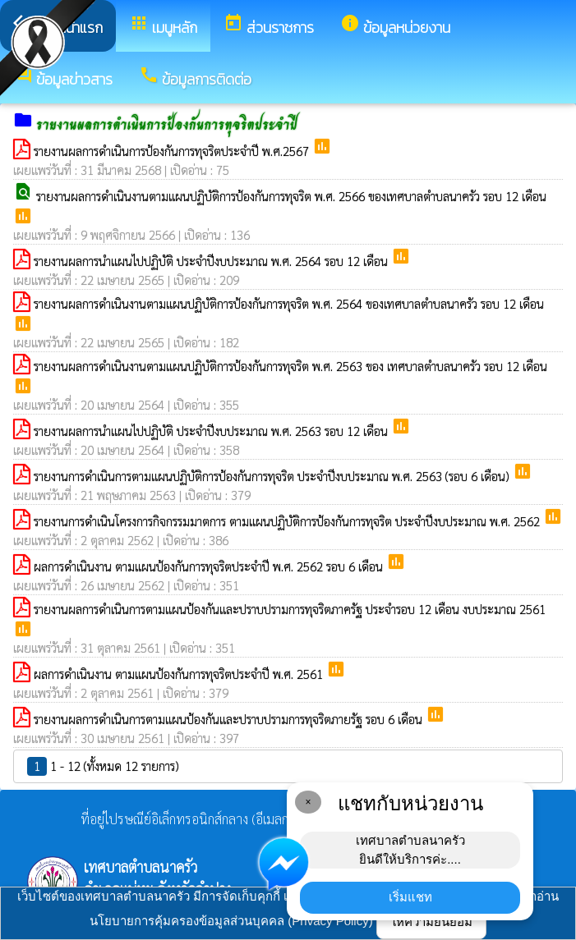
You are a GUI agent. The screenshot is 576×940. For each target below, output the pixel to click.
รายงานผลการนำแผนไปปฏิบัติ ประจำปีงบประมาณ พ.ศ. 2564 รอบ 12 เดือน (212, 260)
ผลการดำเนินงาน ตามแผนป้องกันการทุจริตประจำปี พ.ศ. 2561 (180, 673)
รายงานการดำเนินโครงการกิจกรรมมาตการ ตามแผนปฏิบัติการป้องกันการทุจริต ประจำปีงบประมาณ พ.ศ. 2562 (288, 521)
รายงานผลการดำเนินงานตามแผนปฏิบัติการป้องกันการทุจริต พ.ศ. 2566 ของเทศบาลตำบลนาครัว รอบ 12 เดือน (291, 196)
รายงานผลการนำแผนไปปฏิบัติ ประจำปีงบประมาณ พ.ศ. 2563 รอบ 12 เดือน (212, 430)
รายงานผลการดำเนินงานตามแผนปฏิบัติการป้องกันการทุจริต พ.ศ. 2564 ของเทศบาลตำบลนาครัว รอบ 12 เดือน (289, 303)
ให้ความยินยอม (431, 922)
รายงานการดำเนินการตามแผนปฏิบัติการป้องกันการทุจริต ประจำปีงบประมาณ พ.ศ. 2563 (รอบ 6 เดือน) (273, 476)
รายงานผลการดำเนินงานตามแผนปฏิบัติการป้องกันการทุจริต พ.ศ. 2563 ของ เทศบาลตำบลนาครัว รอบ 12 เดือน (290, 366)
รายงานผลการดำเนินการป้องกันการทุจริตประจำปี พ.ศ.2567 (173, 150)
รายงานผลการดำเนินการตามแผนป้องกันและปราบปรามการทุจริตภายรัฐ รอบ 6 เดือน (230, 719)
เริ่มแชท (410, 897)
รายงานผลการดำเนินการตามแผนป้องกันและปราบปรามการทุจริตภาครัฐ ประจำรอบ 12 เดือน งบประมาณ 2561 (290, 609)
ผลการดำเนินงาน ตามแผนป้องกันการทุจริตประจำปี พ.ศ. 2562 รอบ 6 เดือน (210, 566)
